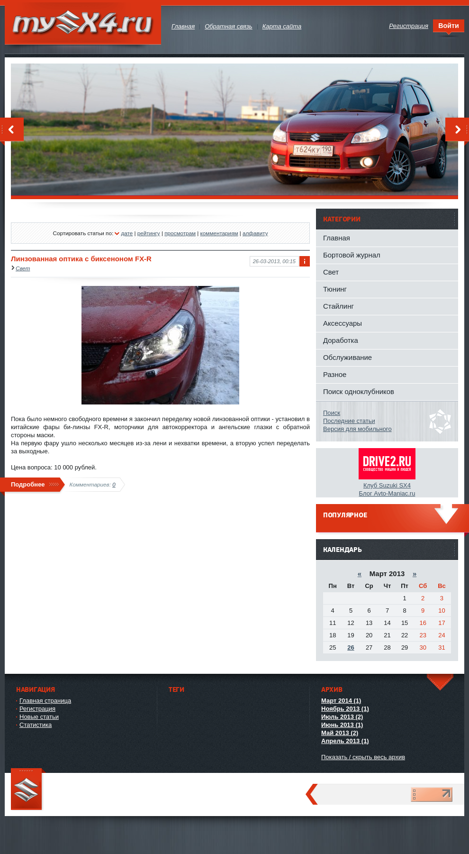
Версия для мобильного (357, 428)
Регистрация (37, 708)
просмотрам (180, 233)
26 (350, 647)
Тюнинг (335, 289)
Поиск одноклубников (358, 391)
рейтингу (148, 233)
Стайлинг (338, 306)
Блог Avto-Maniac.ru (387, 493)
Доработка (340, 340)
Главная (336, 238)
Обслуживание (347, 357)
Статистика (35, 724)
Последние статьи (349, 420)
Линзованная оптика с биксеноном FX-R (81, 259)
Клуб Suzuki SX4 (387, 485)
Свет (23, 268)
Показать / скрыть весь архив (363, 757)
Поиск (331, 412)
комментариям (219, 233)
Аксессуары (342, 323)
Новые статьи (39, 716)
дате (127, 233)
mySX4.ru (83, 23)
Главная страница (45, 700)
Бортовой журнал (351, 255)
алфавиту (255, 233)
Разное (334, 374)
